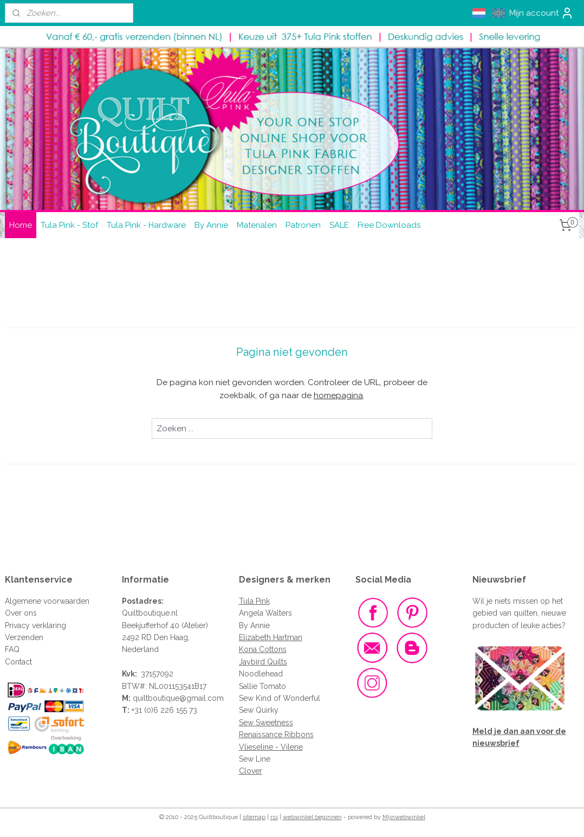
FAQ (12, 649)
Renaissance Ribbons (276, 734)
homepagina (338, 395)
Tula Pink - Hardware (146, 225)
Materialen (257, 225)
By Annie (211, 225)
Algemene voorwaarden (47, 601)
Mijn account (541, 13)
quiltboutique (156, 698)
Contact (18, 661)
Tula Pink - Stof (69, 225)
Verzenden (24, 637)
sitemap (254, 817)
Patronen (303, 225)
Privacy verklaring (35, 625)
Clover (250, 770)
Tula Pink (254, 601)
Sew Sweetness (266, 722)
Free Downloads (389, 225)
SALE (339, 225)
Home (20, 225)
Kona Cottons (263, 649)
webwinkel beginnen (312, 817)
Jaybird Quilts (263, 661)
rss (274, 817)
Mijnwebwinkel (403, 817)
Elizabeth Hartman (270, 637)
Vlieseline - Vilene (271, 747)
